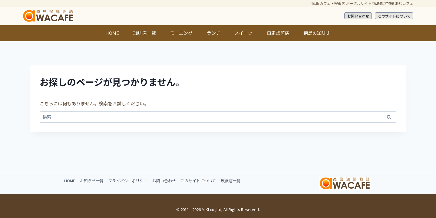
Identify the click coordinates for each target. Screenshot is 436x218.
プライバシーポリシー (127, 180)
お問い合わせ (358, 15)
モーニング (181, 33)
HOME (112, 33)
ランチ (213, 33)
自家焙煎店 (278, 33)
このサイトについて (394, 15)
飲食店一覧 (230, 180)
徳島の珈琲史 (317, 33)
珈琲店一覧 (144, 33)
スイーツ (243, 33)
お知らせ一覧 (92, 180)
